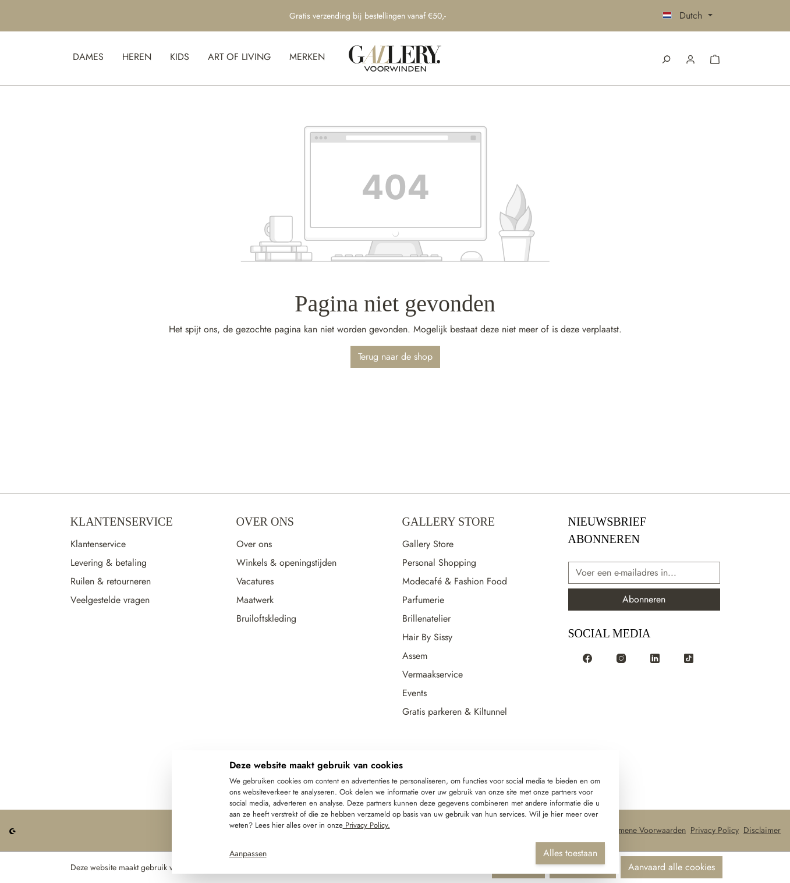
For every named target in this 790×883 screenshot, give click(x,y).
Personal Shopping (439, 562)
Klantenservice (121, 521)
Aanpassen (248, 853)
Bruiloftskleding (266, 618)
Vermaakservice (432, 674)
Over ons (254, 544)
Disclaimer (762, 830)
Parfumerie (423, 600)
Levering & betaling (108, 562)
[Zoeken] (666, 58)
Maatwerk (255, 600)
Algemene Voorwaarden (644, 830)
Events (414, 693)
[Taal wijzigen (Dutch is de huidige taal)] (687, 16)
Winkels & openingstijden (286, 562)
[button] (690, 58)
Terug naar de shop (395, 356)
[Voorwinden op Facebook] (587, 658)
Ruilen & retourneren (110, 581)
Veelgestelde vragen (110, 600)
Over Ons (265, 521)
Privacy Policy (714, 830)
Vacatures (255, 581)
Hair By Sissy (427, 637)
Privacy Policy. (366, 825)
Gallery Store (448, 521)
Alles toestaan (570, 853)
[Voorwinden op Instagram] (621, 658)
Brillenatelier (426, 618)
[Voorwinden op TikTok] (688, 658)
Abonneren (643, 599)
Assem (414, 655)
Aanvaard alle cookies (671, 867)
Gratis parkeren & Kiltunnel (454, 711)
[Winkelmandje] (715, 58)
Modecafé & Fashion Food (454, 581)
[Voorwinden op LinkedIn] (655, 658)
